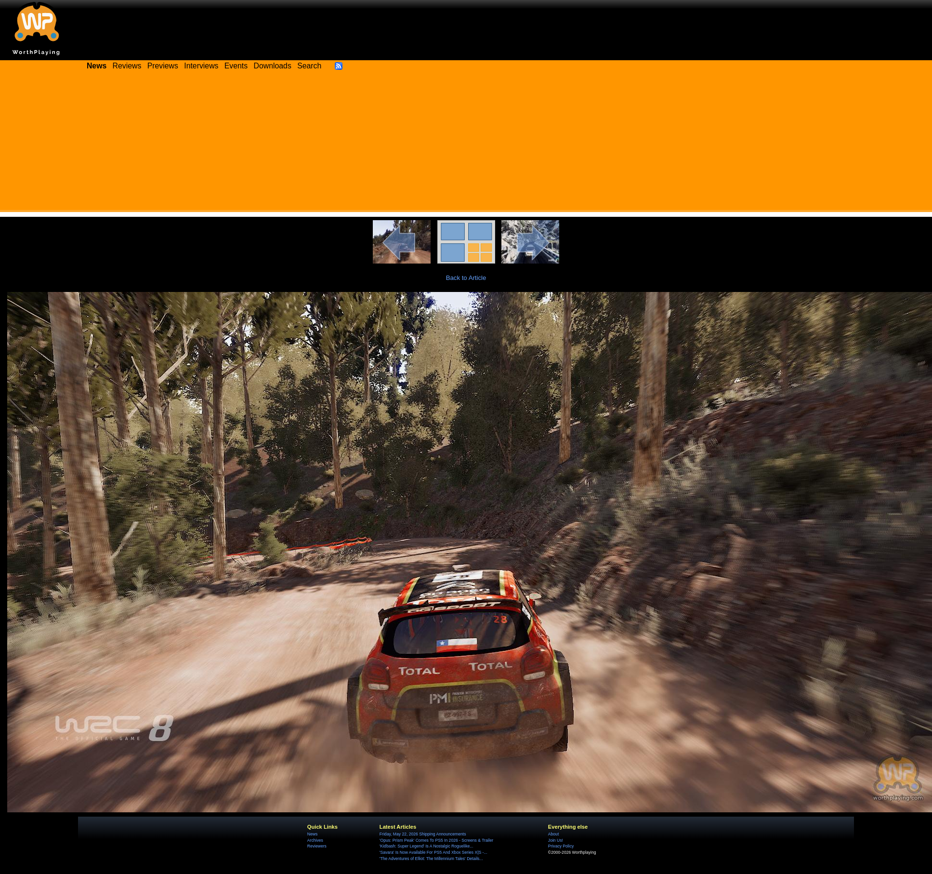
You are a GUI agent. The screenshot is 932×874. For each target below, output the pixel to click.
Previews (162, 66)
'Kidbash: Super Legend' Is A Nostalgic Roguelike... (426, 846)
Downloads (272, 66)
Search (309, 66)
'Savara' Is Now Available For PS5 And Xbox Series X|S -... (433, 852)
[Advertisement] (466, 144)
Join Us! (555, 840)
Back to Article (466, 277)
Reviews (127, 66)
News (312, 834)
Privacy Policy (561, 846)
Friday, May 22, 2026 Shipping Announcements (423, 834)
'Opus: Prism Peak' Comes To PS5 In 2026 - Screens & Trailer (436, 840)
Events (236, 66)
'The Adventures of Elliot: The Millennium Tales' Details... (431, 858)
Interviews (201, 66)
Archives (315, 840)
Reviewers (317, 846)
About (553, 834)
